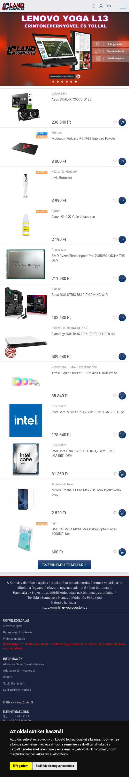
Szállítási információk (17, 689)
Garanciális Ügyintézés (17, 632)
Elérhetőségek (12, 626)
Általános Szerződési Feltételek (23, 664)
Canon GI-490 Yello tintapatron (73, 217)
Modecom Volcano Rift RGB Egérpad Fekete (83, 139)
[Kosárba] (122, 122)
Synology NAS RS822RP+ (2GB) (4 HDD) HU (83, 334)
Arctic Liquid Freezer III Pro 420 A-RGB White (84, 373)
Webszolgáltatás (14, 638)
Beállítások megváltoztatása (55, 766)
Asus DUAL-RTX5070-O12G (72, 99)
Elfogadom (20, 766)
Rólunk (7, 677)
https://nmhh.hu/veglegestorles (64, 607)
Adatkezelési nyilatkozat (19, 670)
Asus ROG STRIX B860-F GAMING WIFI (80, 295)
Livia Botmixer (62, 178)
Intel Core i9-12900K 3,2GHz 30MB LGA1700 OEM (88, 412)
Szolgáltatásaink (14, 683)
